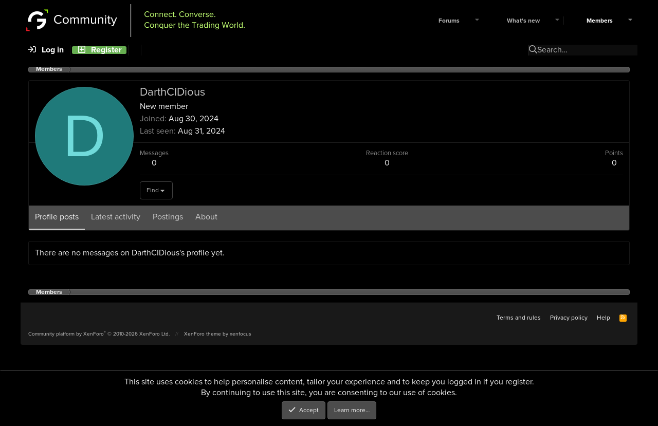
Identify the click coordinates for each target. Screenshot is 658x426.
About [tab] (206, 217)
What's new (523, 20)
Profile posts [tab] (57, 217)
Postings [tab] (168, 217)
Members (600, 20)
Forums (449, 20)
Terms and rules (519, 317)
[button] (477, 20)
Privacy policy (569, 317)
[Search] (134, 50)
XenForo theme (202, 334)
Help (603, 317)
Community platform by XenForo (99, 334)
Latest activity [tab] (115, 217)
